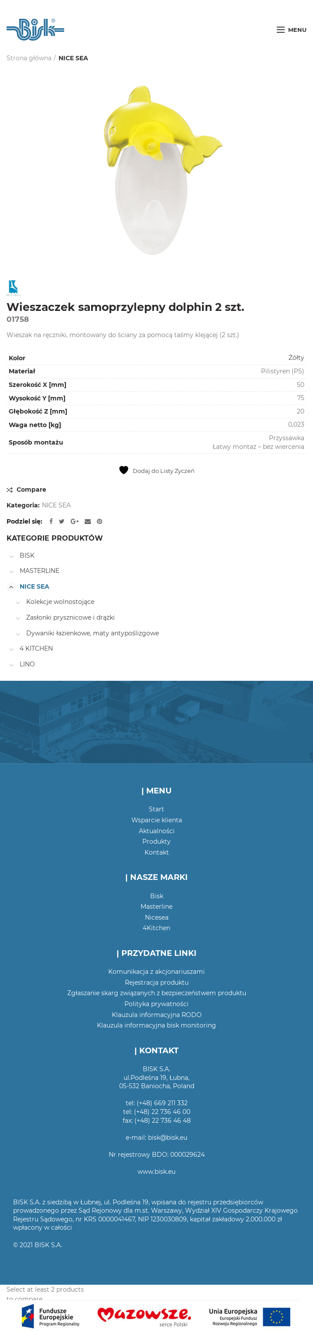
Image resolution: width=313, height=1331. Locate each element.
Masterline (156, 906)
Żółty (296, 358)
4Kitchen (156, 927)
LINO (27, 664)
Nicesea (157, 917)
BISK (27, 555)
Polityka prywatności (156, 1003)
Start (156, 809)
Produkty (156, 841)
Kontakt (156, 852)
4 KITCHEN (36, 648)
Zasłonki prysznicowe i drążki (70, 617)
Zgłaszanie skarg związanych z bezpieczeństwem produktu (156, 993)
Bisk (156, 896)
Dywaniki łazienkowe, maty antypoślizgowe (92, 633)
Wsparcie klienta (156, 820)
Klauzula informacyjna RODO (157, 1014)
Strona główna (29, 58)
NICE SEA (73, 58)
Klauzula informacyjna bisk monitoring (156, 1025)
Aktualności (157, 831)
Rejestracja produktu (157, 982)
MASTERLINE (39, 571)
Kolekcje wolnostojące (60, 602)
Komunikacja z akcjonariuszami (156, 971)
